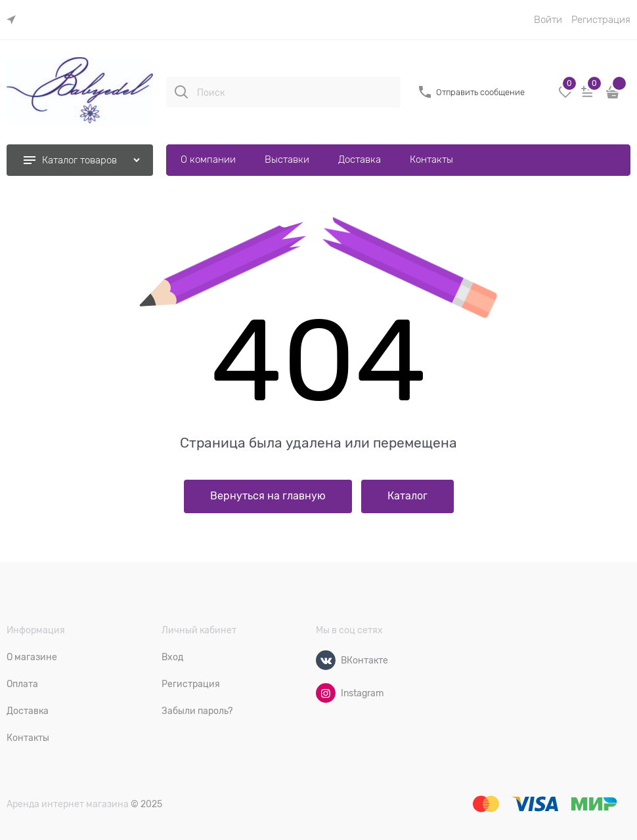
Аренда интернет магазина (68, 804)
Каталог (407, 496)
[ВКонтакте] (326, 660)
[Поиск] (181, 92)
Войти (548, 19)
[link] (14, 20)
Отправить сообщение (480, 92)
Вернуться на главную (268, 496)
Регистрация (600, 19)
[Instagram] (326, 693)
